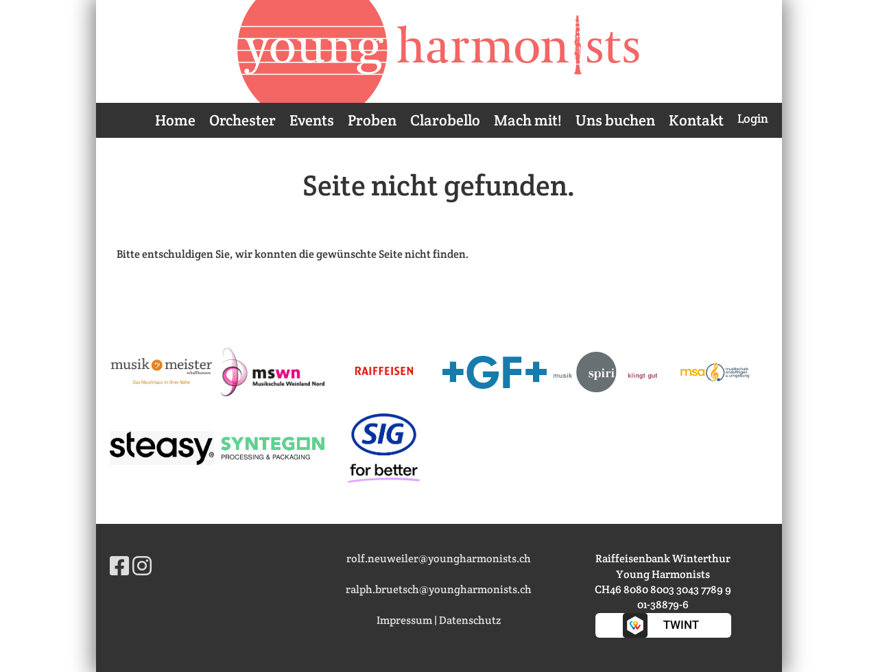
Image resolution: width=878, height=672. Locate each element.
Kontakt (696, 120)
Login (752, 118)
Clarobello (445, 120)
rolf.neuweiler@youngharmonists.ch (438, 558)
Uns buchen (615, 120)
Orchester (242, 120)
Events (311, 120)
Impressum (404, 620)
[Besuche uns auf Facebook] (119, 566)
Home (175, 120)
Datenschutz (470, 620)
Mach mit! (528, 120)
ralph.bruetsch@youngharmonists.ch (439, 589)
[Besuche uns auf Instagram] (142, 566)
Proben (372, 120)
